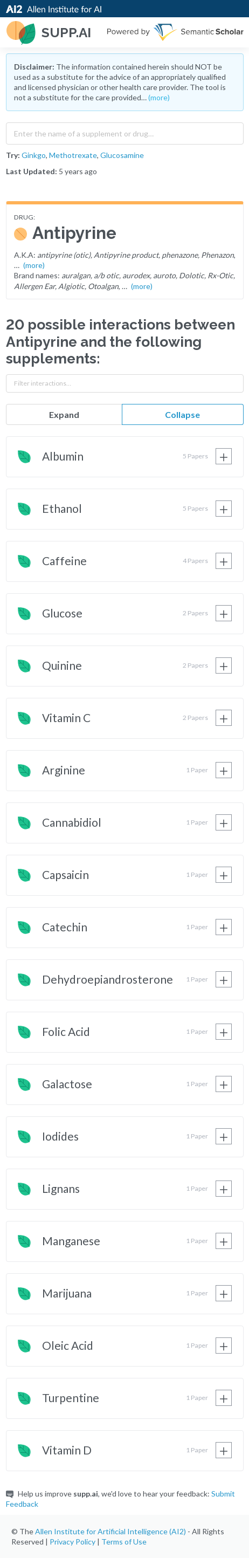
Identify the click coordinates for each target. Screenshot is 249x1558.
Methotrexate (73, 155)
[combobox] (125, 131)
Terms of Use (124, 1541)
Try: (13, 155)
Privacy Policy (72, 1541)
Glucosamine (122, 155)
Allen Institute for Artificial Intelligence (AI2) (110, 1531)
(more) (159, 97)
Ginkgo (34, 155)
